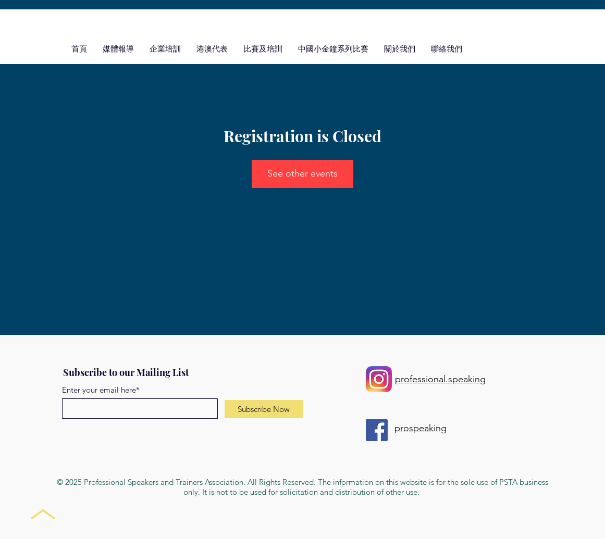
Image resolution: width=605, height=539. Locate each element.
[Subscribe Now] (264, 409)
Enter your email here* (101, 390)
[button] (263, 48)
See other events (302, 173)
